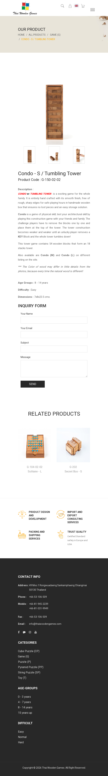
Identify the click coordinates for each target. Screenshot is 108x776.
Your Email (26, 328)
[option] (29, 155)
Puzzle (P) (24, 661)
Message (26, 357)
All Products (37, 34)
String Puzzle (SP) (29, 672)
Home (21, 34)
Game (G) (55, 34)
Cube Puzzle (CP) (28, 651)
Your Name (27, 314)
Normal (22, 737)
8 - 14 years (25, 707)
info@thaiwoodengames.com (45, 623)
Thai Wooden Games (53, 767)
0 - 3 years (24, 696)
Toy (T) (22, 677)
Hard (21, 742)
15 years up (25, 712)
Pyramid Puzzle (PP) (30, 667)
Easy (21, 731)
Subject (25, 342)
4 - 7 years (24, 702)
